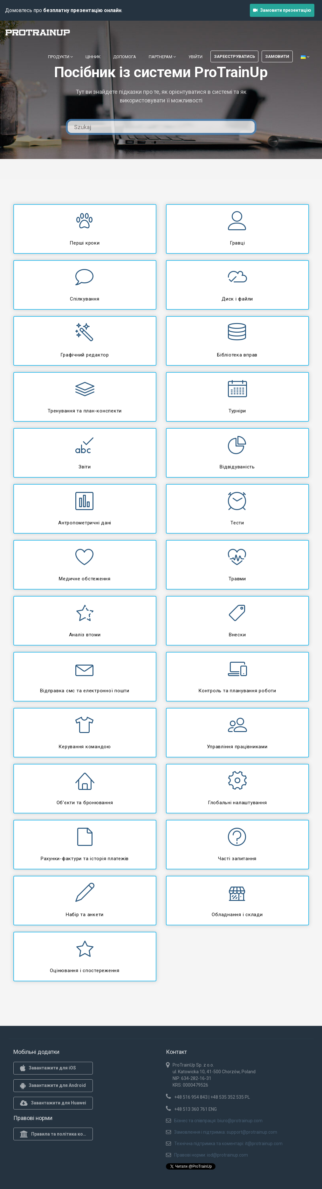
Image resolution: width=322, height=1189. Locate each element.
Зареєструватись (234, 56)
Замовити (277, 56)
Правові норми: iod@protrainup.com (211, 1155)
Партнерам (162, 56)
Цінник (93, 56)
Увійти (195, 56)
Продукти (60, 56)
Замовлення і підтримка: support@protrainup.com (225, 1132)
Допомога (124, 56)
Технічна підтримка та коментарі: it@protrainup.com (228, 1143)
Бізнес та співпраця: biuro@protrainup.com (218, 1120)
